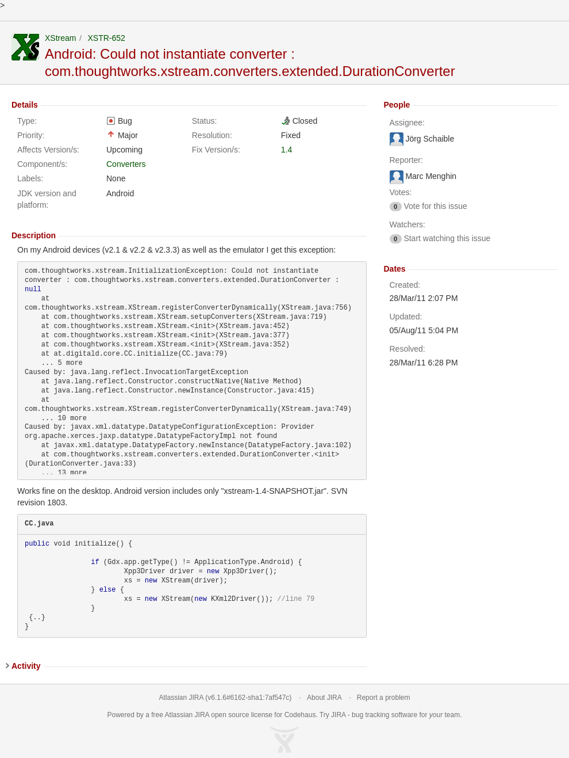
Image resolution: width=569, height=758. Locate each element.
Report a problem (383, 698)
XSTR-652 (106, 38)
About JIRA (324, 698)
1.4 (286, 149)
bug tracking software (384, 715)
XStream (60, 38)
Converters (125, 164)
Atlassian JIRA (181, 698)
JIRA (202, 715)
